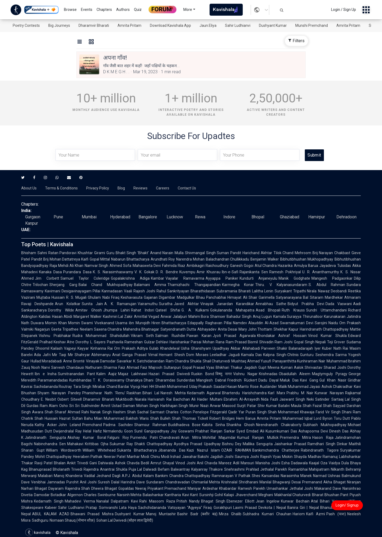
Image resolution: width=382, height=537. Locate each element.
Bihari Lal (150, 393)
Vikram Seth (142, 336)
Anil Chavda (207, 463)
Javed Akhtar (186, 304)
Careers (162, 188)
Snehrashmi (234, 469)
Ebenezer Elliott (240, 501)
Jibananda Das (171, 450)
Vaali (128, 291)
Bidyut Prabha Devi (306, 304)
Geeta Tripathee (65, 329)
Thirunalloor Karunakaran (324, 316)
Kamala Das (251, 355)
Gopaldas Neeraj (132, 488)
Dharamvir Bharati (94, 25)
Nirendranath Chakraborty (279, 425)
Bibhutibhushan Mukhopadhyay (306, 259)
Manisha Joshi (267, 463)
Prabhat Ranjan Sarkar (215, 431)
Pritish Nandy (188, 501)
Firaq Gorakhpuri (217, 507)
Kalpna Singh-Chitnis (281, 355)
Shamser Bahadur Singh (230, 316)
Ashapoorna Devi (313, 431)
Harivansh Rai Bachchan (169, 399)
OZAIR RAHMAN (236, 450)
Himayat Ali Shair (242, 297)
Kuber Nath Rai (335, 348)
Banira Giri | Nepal (303, 507)
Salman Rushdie (170, 336)
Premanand (312, 482)
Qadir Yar (236, 412)
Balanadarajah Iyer (305, 348)
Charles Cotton (178, 412)
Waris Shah (149, 418)
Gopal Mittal (100, 259)
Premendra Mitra (295, 437)
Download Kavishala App (170, 25)
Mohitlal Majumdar (219, 437)
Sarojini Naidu (326, 323)
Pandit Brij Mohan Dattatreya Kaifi (59, 259)
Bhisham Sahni (34, 253)
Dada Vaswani (338, 304)
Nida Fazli (269, 399)
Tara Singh (82, 386)
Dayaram (56, 488)
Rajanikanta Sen (254, 272)
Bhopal (257, 216)
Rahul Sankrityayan (173, 291)
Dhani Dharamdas (159, 380)
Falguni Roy (118, 437)
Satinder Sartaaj (329, 399)
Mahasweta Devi (147, 265)
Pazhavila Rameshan (125, 342)
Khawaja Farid (312, 412)
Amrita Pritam (129, 25)
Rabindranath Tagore (320, 450)
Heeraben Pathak (87, 456)
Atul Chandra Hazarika (274, 265)
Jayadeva (327, 265)
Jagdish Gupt (255, 367)
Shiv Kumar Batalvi (274, 406)
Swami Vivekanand (97, 323)
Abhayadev (206, 329)
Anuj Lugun (262, 316)
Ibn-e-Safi (230, 272)
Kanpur (31, 223)
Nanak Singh (101, 412)
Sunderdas (186, 380)
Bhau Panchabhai (211, 297)
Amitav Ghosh (88, 310)
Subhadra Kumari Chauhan (267, 514)
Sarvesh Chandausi (67, 367)
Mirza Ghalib (230, 514)
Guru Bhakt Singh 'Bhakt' (127, 253)
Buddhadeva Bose (184, 425)
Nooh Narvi (40, 367)
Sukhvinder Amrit (96, 406)
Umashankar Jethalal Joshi (290, 488)
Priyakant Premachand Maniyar (174, 488)
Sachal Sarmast (150, 412)
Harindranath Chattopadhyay (324, 329)
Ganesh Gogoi (241, 265)
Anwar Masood (223, 406)
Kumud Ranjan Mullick (258, 437)
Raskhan (134, 393)
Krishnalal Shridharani (239, 482)
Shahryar (82, 355)
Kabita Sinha (213, 425)
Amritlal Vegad (146, 316)
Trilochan (40, 285)
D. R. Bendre (167, 272)
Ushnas (334, 476)
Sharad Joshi (335, 367)
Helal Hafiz (92, 431)
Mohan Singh (147, 406)
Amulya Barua (306, 265)
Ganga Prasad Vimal (140, 355)
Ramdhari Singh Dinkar (327, 444)
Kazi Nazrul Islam (203, 450)
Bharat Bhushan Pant (330, 495)
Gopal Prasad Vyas (198, 367)
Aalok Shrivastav (308, 367)
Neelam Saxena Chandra (101, 329)
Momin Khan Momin (62, 323)
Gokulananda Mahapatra (232, 310)
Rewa (200, 216)
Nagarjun (42, 329)
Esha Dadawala (294, 463)
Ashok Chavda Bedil (132, 463)
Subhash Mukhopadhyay (324, 425)
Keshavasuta (131, 297)
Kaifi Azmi (315, 514)
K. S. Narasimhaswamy (113, 272)
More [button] (187, 9)
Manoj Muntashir (161, 514)
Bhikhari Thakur (229, 367)
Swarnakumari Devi (296, 323)
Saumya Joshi (247, 456)
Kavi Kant (190, 495)
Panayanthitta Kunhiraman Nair (298, 361)
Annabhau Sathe (270, 304)
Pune (58, 216)
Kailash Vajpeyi (63, 348)
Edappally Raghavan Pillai (210, 323)
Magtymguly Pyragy (330, 374)
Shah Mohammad (283, 412)
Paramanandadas (53, 380)
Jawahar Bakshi (195, 456)
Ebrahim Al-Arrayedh (242, 399)
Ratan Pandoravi (62, 253)
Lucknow (175, 216)
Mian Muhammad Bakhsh (116, 418)
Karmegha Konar (238, 285)
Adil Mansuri (243, 463)
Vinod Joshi (185, 463)
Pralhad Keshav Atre (57, 342)
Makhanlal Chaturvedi (292, 495)
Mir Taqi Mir (62, 355)
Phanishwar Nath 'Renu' (103, 393)
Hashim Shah (124, 412)
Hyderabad (120, 216)
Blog (121, 188)
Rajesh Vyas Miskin (276, 456)
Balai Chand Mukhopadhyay (106, 285)
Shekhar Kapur (286, 329)
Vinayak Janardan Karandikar (227, 304)
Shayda (300, 456)
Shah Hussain (46, 418)
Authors (123, 9)
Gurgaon (32, 216)
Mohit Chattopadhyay (53, 456)
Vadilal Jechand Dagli (102, 476)
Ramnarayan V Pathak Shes (236, 476)
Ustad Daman (123, 406)
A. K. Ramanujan (120, 304)
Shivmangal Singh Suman (207, 253)
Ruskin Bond (202, 374)
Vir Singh (333, 412)
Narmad (320, 476)
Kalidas (45, 316)
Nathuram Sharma (101, 367)
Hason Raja (322, 437)
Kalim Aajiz (106, 374)
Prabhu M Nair (299, 393)
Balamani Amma (150, 285)
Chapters (104, 9)
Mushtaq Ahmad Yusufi (251, 361)
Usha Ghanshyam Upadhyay (205, 348)
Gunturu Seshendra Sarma (323, 355)
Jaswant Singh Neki (296, 399)
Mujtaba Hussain (50, 297)
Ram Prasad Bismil (242, 342)
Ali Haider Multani (206, 399)
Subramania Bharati (233, 291)
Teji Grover (336, 342)
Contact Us (187, 188)
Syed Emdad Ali (250, 431)
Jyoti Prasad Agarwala (234, 336)
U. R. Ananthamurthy (320, 272)
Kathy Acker (46, 425)
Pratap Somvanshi (102, 507)
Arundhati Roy (163, 259)
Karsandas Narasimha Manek (287, 476)
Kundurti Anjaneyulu (258, 278)
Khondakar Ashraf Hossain (282, 336)
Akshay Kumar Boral (86, 437)
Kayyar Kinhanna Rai (95, 348)
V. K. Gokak (144, 272)
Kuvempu (187, 272)
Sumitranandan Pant (76, 374)
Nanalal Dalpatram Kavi (117, 501)
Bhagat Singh (213, 501)
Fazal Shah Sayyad (329, 406)
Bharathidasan (202, 291)
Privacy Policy (97, 188)
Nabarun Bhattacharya (130, 259)
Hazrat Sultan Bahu (76, 418)
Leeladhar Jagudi (225, 355)
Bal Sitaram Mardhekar (323, 297)
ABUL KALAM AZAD (50, 514)
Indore (229, 216)
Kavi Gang (309, 380)
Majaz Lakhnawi (132, 374)
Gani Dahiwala (101, 463)
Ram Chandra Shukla (183, 361)
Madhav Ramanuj (323, 456)
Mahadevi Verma (80, 501)
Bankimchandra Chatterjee (276, 450)
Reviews (140, 188)
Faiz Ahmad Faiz (132, 367)
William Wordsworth (63, 450)
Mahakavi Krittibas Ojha (87, 444)
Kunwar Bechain (295, 501)
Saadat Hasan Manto (231, 386)
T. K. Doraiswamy (108, 380)
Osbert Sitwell (69, 399)
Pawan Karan (198, 336)
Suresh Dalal (108, 482)
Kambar (157, 278)
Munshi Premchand (311, 25)
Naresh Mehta (173, 393)
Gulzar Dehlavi (156, 342)
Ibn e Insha (46, 374)
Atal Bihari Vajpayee (329, 501)
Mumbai (89, 216)
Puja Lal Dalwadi (143, 469)
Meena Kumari (280, 367)
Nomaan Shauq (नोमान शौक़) (72, 520)
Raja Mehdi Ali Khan (66, 265)
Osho (63, 406)
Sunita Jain (92, 304)
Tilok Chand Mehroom (292, 253)
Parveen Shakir (274, 348)
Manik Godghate (294, 278)
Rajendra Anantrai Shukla (105, 469)
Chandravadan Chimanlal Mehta (192, 482)
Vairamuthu (148, 304)
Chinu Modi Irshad (165, 456)
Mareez (225, 463)
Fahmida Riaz (173, 265)
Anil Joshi (88, 482)
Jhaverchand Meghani (254, 495)
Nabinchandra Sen (50, 444)
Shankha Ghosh (240, 425)
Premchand (92, 425)
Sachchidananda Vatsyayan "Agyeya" (170, 507)
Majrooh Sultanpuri (165, 367)
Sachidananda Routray (53, 386)
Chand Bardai (117, 386)
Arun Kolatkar (67, 304)
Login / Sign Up (343, 9)
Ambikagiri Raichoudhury (207, 265)
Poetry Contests (26, 25)
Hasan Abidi (62, 316)
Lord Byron (323, 418)
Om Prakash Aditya (131, 348)
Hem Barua (245, 418)
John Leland (69, 425)
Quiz (138, 9)
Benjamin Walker (264, 259)
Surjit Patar (246, 406)
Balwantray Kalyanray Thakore (197, 469)
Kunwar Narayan (329, 393)
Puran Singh (256, 412)
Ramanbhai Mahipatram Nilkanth (316, 469)
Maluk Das (289, 380)
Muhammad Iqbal (297, 418)
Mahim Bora (198, 316)
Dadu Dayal (268, 380)
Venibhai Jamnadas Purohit (55, 482)
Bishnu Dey (232, 444)
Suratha (165, 304)
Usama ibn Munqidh (132, 323)
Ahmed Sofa (120, 265)
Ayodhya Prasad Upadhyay (197, 444)
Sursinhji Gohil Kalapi (216, 495)
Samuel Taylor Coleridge (85, 278)
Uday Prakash (200, 386)
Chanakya (134, 380)
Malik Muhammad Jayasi (299, 386)
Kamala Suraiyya (287, 316)
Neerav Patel (114, 456)
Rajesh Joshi (144, 291)
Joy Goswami (182, 431)
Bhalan (60, 463)
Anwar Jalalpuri (173, 316)
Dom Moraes (197, 355)
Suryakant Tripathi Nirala (295, 291)
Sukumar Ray (121, 444)
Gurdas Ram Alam (42, 406)
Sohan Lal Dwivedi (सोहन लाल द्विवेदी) (124, 520)
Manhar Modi (138, 456)
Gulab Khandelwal (164, 348)
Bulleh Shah (170, 418)
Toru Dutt (342, 418)
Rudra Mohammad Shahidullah (100, 336)
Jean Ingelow (268, 501)
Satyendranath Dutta (178, 329)
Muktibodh (124, 399)
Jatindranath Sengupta (45, 437)
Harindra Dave (133, 482)
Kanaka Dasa (50, 272)
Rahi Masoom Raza (157, 501)
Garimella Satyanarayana (280, 297)
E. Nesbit (48, 399)
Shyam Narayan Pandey (59, 393)
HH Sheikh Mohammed (168, 386)
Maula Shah (301, 406)
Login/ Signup (347, 505)
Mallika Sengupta (258, 444)
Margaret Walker (87, 316)
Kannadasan (112, 291)
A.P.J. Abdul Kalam (138, 476)
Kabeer (51, 507)
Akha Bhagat (334, 482)
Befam (164, 469)
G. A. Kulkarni (195, 310)
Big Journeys (59, 25)
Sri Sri (74, 406)
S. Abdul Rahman (327, 285)
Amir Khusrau (208, 272)
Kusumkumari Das (281, 431)
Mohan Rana (213, 342)
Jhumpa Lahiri (116, 310)
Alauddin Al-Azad (263, 323)
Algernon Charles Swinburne (91, 495)
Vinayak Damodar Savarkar (109, 361)
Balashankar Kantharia (162, 495)
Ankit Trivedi (77, 463)
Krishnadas (268, 374)
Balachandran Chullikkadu (227, 259)
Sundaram (155, 482)
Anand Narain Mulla (167, 253)
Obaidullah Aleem (295, 374)
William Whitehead (99, 450)
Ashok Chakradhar (337, 386)
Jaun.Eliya (207, 25)
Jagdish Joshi (221, 456)
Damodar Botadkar (50, 495)
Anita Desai (227, 329)
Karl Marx (276, 393)
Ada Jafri (42, 355)
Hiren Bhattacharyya (168, 323)
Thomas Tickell (195, 418)
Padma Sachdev (118, 425)
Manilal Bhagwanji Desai (280, 482)
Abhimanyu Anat (106, 355)
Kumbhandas (80, 380)
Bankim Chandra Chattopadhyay (183, 476)
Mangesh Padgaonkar (332, 278)
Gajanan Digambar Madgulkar (169, 297)
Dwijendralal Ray (67, 431)
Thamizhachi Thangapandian (194, 285)
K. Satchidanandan (148, 361)
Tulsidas (344, 265)
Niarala (140, 399)
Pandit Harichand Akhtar (251, 253)
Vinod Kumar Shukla (327, 336)
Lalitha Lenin (263, 291)
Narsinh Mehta (129, 495)
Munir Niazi (199, 406)
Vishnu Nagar (245, 374)
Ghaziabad (289, 216)
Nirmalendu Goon (118, 431)
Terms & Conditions (61, 188)
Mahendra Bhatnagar (141, 329)
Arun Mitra (191, 437)
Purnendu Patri (144, 437)
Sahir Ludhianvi (237, 25)
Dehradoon (346, 216)
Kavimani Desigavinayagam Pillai (72, 291)
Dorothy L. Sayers (90, 342)
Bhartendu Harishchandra (244, 393)
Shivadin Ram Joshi (276, 342)
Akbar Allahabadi (245, 348)
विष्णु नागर (223, 374)
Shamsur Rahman (150, 425)
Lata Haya (128, 507)
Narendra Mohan (190, 259)
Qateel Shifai (167, 310)
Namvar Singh (96, 265)
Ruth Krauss (293, 310)
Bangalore (147, 216)
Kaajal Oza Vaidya (324, 463)
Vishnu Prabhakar (55, 336)
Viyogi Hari (139, 386)
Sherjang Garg (63, 285)
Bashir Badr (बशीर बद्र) (197, 514)
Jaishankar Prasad (290, 444)
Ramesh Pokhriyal (285, 272)
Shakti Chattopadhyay (153, 444)
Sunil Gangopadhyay (151, 431)
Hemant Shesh (172, 355)
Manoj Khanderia (68, 476)
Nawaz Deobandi (332, 291)
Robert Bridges (222, 418)
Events (86, 9)
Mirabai (99, 386)
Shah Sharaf (55, 412)
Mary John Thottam (255, 329)
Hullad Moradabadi (46, 361)
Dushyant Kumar (273, 25)
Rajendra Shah (77, 488)
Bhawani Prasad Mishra (92, 514)
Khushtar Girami (91, 253)
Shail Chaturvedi (216, 361)
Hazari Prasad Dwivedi (169, 374)
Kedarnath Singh (48, 501)
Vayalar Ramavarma (185, 278)
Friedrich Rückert (242, 380)
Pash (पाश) (336, 514)
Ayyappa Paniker (222, 278)
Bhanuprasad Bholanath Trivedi (55, 469)
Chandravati (169, 437)
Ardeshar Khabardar (219, 488)
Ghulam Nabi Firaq (103, 297)
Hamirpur (316, 216)
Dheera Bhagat (104, 488)
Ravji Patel (43, 463)
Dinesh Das (339, 431)
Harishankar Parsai (185, 342)
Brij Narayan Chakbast (331, 253)
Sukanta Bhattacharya (137, 450)
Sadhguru (40, 520)
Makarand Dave (327, 488)
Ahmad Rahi (78, 412)
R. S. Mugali (76, 297)
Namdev (240, 323)
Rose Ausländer (263, 386)
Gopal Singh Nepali (309, 342)
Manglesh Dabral (211, 380)
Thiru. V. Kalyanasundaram (281, 285)
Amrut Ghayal (162, 463)
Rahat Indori (142, 310)
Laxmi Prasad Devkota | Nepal (259, 507)
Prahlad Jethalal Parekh (266, 469)
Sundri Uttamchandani (326, 310)
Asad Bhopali (268, 310)
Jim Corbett (47, 278)
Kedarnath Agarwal (204, 393)
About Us (29, 188)
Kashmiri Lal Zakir (118, 316)
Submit (314, 155)
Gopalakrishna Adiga (130, 278)
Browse (70, 9)
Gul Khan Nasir (332, 380)
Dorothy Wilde (61, 310)
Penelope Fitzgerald (210, 412)
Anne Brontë (73, 361)
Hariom (299, 514)
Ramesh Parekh (251, 488)
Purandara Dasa (77, 272)
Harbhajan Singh (174, 406)
